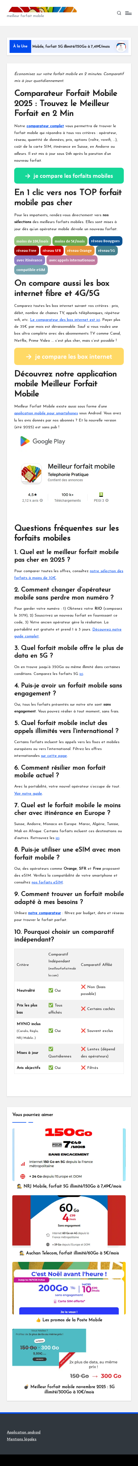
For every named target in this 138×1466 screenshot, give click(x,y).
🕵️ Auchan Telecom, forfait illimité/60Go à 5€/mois (69, 1253)
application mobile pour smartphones (46, 413)
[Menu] (128, 13)
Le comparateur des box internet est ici (65, 320)
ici (81, 674)
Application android (23, 1432)
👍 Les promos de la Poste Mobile (69, 1320)
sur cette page (54, 756)
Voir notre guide (28, 794)
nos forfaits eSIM (47, 882)
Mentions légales (21, 1439)
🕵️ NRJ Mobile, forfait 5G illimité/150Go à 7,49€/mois (71, 47)
